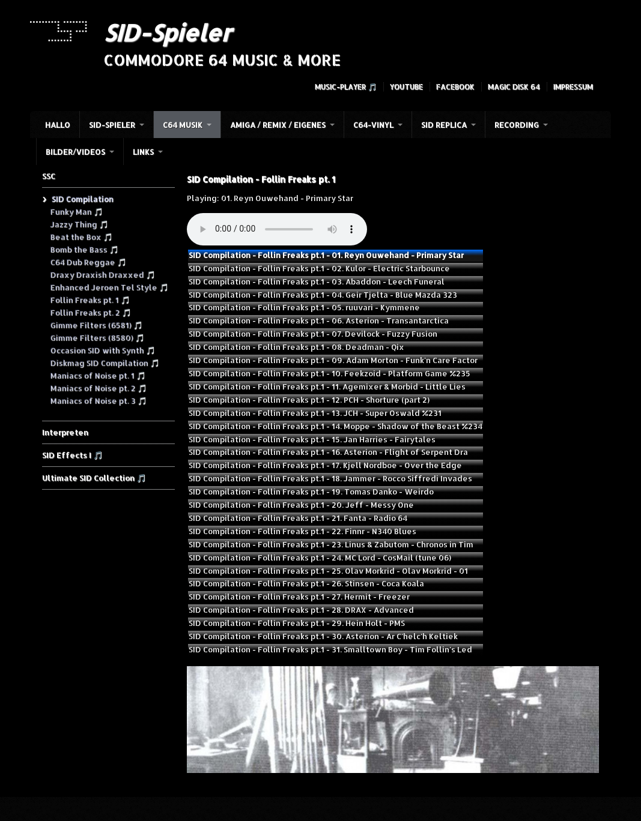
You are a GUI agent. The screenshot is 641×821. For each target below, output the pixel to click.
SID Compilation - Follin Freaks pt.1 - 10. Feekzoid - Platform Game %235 (329, 373)
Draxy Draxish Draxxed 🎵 (102, 274)
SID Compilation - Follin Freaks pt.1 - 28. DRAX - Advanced (301, 610)
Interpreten (65, 432)
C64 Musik (182, 125)
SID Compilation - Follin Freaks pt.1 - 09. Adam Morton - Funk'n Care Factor (333, 360)
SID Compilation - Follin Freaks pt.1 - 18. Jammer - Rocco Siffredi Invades (330, 478)
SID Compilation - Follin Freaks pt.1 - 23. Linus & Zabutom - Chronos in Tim (331, 544)
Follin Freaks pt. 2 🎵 (90, 312)
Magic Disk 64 (514, 86)
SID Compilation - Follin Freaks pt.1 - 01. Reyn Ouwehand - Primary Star (326, 255)
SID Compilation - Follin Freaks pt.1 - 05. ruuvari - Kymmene (304, 307)
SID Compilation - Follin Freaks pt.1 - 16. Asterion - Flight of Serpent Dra (328, 452)
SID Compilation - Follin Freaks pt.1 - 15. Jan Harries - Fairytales (312, 439)
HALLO (57, 125)
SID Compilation (82, 198)
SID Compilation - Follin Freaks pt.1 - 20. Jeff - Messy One (301, 505)
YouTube (406, 86)
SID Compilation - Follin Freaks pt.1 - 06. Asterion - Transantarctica (319, 320)
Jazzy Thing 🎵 (79, 224)
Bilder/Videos (75, 152)
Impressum (573, 86)
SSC (48, 176)
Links (143, 152)
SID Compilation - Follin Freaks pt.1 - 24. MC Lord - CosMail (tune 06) (320, 557)
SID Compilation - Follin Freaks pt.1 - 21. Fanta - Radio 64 (298, 518)
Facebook (455, 86)
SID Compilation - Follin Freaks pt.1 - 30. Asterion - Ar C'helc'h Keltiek (323, 636)
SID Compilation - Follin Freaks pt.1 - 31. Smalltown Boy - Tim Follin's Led (330, 649)
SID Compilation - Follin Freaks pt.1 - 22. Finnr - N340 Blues (302, 531)
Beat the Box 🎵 (81, 236)
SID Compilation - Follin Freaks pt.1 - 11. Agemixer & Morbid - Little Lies (327, 386)
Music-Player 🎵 (346, 86)
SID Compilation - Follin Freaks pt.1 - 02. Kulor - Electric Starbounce (319, 268)
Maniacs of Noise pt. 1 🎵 (97, 375)
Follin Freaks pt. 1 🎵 (90, 299)
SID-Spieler (167, 32)
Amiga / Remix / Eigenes (278, 125)
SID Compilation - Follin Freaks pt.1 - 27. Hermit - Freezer (299, 596)
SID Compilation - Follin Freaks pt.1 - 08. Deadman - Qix (296, 347)
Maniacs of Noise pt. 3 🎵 (98, 400)
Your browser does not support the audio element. (277, 229)
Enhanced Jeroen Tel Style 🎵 (109, 287)
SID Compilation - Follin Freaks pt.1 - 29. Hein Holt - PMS (297, 623)
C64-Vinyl (373, 125)
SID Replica (444, 125)
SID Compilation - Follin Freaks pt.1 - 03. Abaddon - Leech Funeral (317, 281)
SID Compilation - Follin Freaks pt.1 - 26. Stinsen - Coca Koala (306, 583)
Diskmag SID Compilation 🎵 (104, 362)
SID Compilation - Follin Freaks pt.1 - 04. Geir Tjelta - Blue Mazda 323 (323, 294)
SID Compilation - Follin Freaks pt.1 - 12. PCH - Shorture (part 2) (309, 399)
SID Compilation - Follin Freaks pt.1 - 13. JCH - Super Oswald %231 (315, 413)
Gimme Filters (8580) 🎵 (97, 337)
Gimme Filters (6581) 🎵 (96, 324)
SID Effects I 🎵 (72, 455)
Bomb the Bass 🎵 (84, 249)
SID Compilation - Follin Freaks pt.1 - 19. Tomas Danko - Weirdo (311, 491)
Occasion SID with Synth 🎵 (102, 350)
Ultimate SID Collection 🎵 (94, 478)
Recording (516, 125)
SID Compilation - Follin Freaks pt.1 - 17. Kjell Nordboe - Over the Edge (325, 465)
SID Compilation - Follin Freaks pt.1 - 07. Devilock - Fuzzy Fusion (313, 333)
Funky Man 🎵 (76, 211)
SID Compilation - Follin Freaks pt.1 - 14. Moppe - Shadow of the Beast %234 (335, 426)
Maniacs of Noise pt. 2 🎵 (98, 387)
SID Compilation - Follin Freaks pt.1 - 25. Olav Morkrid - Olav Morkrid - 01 (328, 571)
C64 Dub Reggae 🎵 (88, 261)
